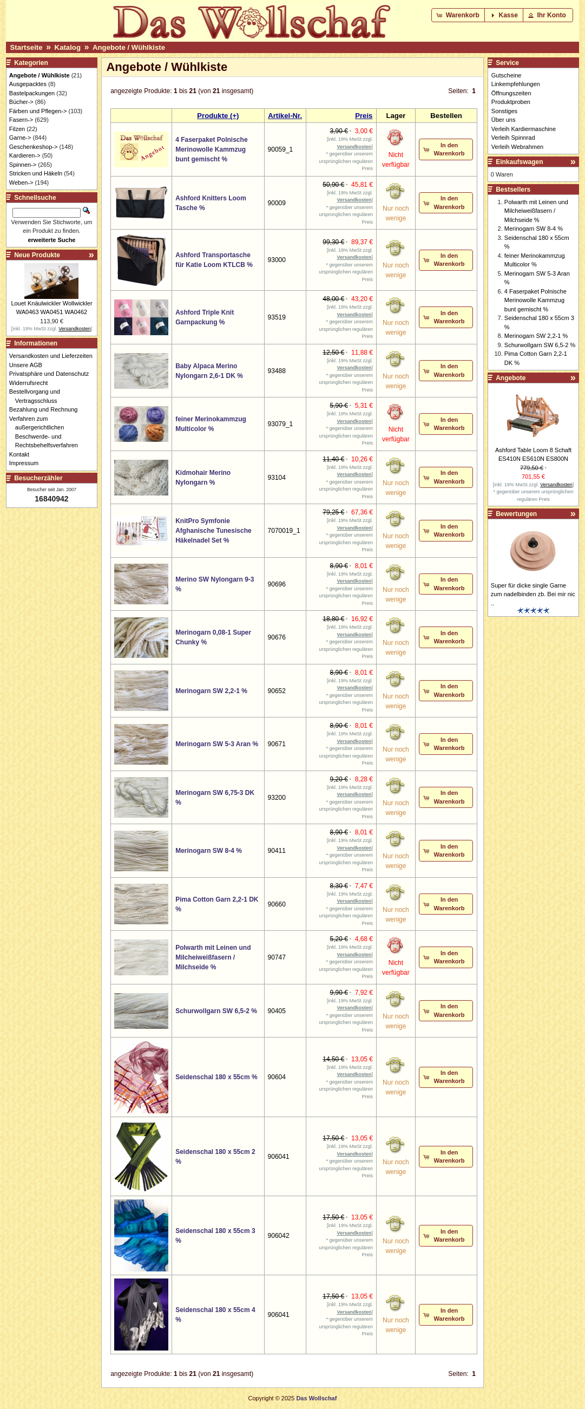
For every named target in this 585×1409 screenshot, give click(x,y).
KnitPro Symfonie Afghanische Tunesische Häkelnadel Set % (213, 530)
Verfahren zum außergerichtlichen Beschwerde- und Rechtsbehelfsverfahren (46, 432)
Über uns (503, 119)
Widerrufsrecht (31, 383)
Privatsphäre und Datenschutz (52, 373)
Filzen (17, 129)
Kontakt (22, 454)
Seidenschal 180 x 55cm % (216, 1077)
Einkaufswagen (519, 162)
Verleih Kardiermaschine (523, 129)
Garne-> (20, 137)
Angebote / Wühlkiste (129, 47)
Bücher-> (21, 102)
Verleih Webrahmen (517, 146)
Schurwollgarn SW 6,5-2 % (216, 1011)
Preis (363, 116)
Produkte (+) (218, 116)
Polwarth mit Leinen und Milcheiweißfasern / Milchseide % (213, 957)
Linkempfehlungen (515, 84)
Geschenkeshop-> (33, 146)
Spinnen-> (22, 164)
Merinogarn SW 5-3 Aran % (216, 744)
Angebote (510, 378)
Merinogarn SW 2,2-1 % (211, 691)
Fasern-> (21, 119)
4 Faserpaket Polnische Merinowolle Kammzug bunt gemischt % (211, 149)
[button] (458, 15)
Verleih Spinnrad (513, 137)
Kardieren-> (25, 155)
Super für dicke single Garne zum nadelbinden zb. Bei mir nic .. (533, 594)
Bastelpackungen (32, 93)
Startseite (26, 47)
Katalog (68, 47)
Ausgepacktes (28, 84)
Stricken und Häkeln (35, 173)
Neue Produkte (37, 255)
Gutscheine (506, 75)
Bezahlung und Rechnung (46, 409)
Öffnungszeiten (511, 93)
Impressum (26, 463)
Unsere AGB (28, 365)
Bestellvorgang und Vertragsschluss (37, 396)
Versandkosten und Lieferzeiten (54, 356)
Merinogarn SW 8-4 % (208, 850)
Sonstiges (504, 111)
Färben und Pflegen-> (38, 111)
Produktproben (510, 102)
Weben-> (21, 182)
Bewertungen (516, 514)
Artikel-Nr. (285, 116)
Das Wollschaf (316, 1398)
